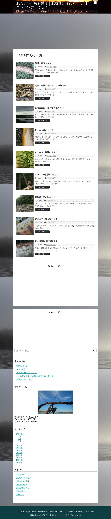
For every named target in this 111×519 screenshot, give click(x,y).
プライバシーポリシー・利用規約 (36, 511)
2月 (19, 439)
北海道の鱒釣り (52, 67)
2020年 (19, 458)
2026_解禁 (20, 369)
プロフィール (68, 511)
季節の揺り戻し (22, 366)
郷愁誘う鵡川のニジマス (46, 197)
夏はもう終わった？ (44, 130)
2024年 (19, 448)
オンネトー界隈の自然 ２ (46, 152)
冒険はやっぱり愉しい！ (46, 219)
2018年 (19, 462)
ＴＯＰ (19, 511)
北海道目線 (21, 491)
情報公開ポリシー (56, 511)
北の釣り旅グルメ (23, 478)
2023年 (19, 450)
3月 (19, 436)
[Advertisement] (55, 31)
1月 (19, 441)
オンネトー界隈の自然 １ (46, 174)
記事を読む (41, 76)
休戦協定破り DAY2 (24, 379)
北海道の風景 (51, 89)
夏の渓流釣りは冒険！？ (46, 241)
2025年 (19, 445)
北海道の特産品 (22, 481)
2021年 (19, 455)
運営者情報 (79, 511)
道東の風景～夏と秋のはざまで (49, 108)
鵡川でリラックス (43, 63)
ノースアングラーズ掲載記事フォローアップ (34, 376)
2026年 (19, 434)
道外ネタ (20, 495)
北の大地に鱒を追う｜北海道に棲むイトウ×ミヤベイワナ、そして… (52, 5)
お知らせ (20, 475)
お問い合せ (90, 511)
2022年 (19, 453)
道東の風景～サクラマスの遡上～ (50, 85)
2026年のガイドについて (26, 373)
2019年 (19, 460)
